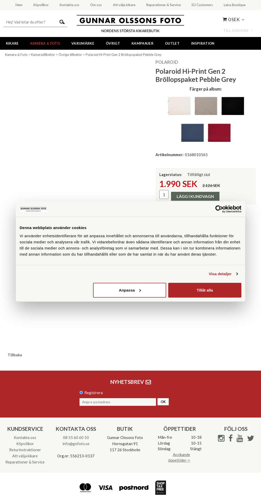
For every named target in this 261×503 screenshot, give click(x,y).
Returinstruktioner (25, 449)
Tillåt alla (205, 290)
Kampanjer (142, 43)
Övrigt (113, 43)
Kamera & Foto (45, 43)
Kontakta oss (25, 437)
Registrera (93, 392)
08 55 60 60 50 (76, 437)
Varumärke (82, 43)
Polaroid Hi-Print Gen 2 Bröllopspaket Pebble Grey (124, 55)
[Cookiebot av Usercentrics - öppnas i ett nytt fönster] (219, 209)
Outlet (172, 43)
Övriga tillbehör (70, 55)
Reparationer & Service (25, 462)
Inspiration (203, 43)
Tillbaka (15, 355)
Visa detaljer (220, 274)
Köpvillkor (25, 443)
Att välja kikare (25, 456)
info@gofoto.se (75, 443)
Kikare (12, 43)
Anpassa (130, 290)
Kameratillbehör (43, 55)
